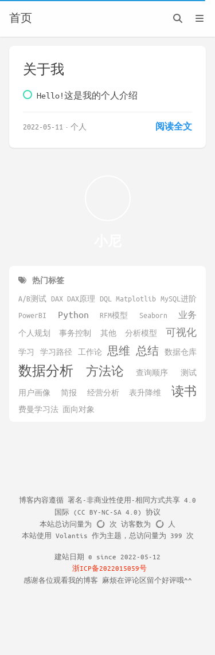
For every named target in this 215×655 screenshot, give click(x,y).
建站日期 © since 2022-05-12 (107, 556)
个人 (79, 126)
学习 (26, 351)
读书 (184, 391)
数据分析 (45, 370)
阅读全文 (173, 126)
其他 (108, 333)
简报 (69, 392)
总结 (147, 350)
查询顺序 (152, 372)
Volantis (72, 535)
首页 (20, 18)
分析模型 (141, 333)
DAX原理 (81, 298)
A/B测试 (32, 298)
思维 (118, 350)
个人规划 (34, 333)
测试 (189, 372)
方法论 (105, 371)
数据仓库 (181, 351)
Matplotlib (136, 298)
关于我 (43, 69)
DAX (57, 298)
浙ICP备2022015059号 (110, 567)
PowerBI (32, 315)
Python (73, 314)
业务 (187, 314)
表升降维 (145, 392)
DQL (106, 298)
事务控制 (75, 333)
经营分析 (103, 392)
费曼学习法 (38, 409)
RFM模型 (114, 315)
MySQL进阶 (179, 298)
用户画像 (34, 392)
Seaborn (153, 315)
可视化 (181, 332)
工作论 (90, 351)
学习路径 (56, 351)
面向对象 (78, 409)
